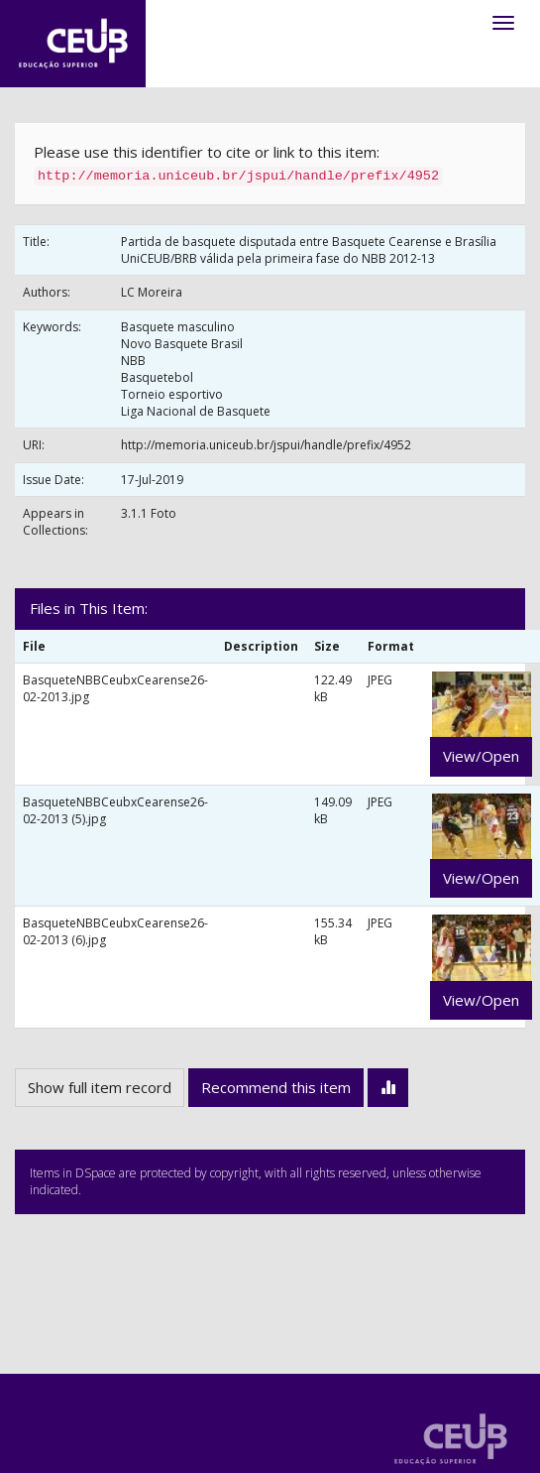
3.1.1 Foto (148, 513)
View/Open (481, 756)
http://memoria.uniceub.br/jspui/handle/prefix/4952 (266, 444)
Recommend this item (276, 1087)
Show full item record (99, 1087)
